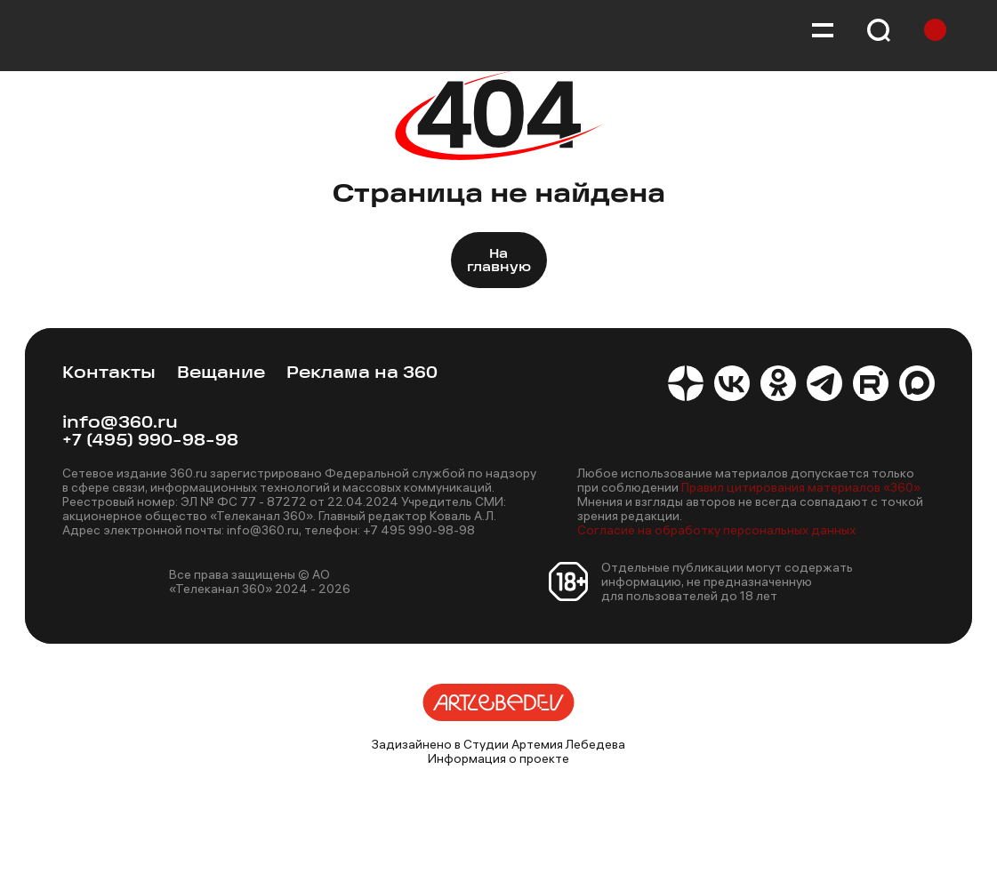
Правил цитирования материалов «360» (801, 487)
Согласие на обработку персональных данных (716, 530)
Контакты (109, 373)
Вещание (221, 373)
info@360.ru (120, 423)
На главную (499, 261)
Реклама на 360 (362, 373)
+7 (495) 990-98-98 (150, 441)
